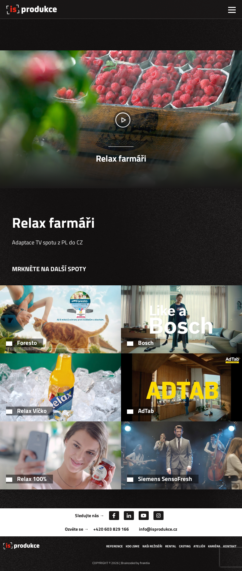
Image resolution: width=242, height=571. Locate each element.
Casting (185, 546)
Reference (114, 546)
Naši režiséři (152, 546)
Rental (170, 546)
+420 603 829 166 (111, 529)
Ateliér (199, 546)
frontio (145, 563)
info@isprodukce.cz (158, 529)
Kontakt (229, 546)
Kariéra (214, 546)
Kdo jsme (133, 546)
